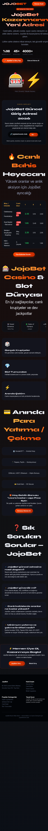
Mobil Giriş (33, 663)
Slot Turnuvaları (7, 706)
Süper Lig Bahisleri (7, 699)
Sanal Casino (30, 688)
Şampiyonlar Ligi (7, 702)
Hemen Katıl (38, 4)
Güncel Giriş (29, 684)
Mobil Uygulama (31, 691)
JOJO (14, 4)
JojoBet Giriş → (17, 663)
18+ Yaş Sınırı (15, 688)
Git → (34, 135)
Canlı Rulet (5, 704)
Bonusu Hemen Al (24, 511)
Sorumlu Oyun (6, 688)
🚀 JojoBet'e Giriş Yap (12, 61)
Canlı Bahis (29, 686)
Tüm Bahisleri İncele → (24, 254)
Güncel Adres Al (33, 61)
